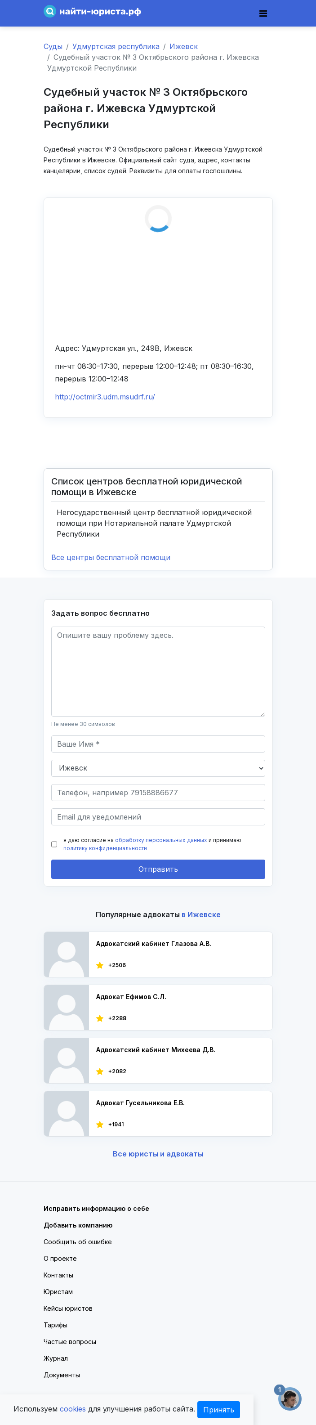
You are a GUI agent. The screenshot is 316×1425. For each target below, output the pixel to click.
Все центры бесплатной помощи (110, 557)
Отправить (158, 869)
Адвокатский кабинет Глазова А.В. (153, 943)
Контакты (58, 1275)
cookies (73, 1408)
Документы (62, 1375)
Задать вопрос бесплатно (100, 613)
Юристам (58, 1291)
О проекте (60, 1258)
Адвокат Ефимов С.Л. (131, 996)
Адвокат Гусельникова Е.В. (140, 1103)
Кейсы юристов (68, 1308)
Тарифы (55, 1325)
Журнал (56, 1358)
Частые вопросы (70, 1341)
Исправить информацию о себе (96, 1208)
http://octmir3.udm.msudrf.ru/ (105, 396)
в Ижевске (201, 914)
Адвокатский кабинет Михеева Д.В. (155, 1049)
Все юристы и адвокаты (158, 1153)
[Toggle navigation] (263, 13)
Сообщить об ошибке (78, 1242)
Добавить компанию (78, 1225)
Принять (218, 1409)
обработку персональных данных (161, 840)
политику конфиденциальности (105, 848)
